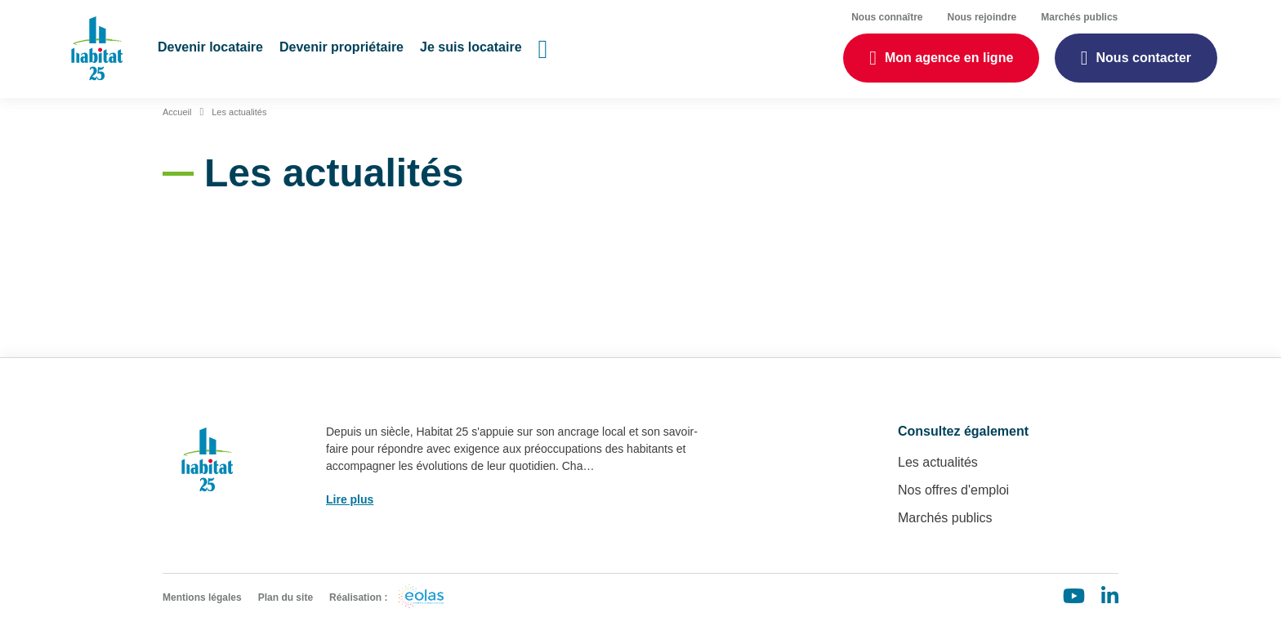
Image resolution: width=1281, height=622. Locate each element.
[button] (210, 49)
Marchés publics (945, 518)
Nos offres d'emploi (953, 490)
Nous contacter (1143, 58)
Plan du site (285, 597)
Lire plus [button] (349, 499)
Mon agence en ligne (949, 58)
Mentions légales (202, 597)
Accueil (177, 112)
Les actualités (239, 112)
